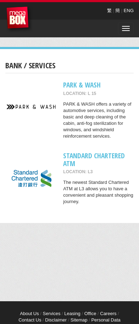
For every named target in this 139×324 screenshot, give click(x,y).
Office (90, 313)
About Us (29, 313)
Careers (108, 313)
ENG (129, 10)
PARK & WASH (82, 85)
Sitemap (79, 320)
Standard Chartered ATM (94, 159)
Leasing (72, 313)
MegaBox (19, 19)
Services (52, 313)
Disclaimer (56, 320)
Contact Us (29, 320)
